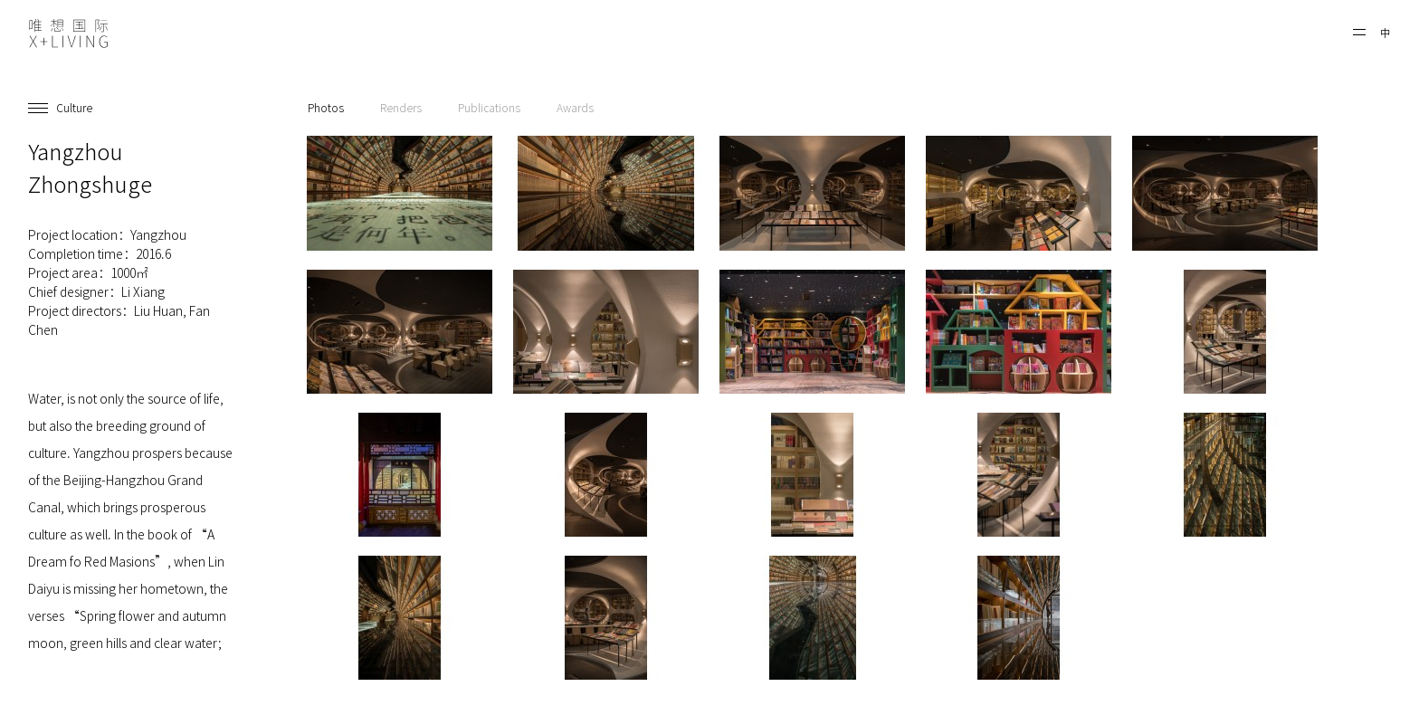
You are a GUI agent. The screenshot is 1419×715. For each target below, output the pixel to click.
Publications (489, 107)
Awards (575, 107)
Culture (74, 107)
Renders (401, 107)
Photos (326, 107)
